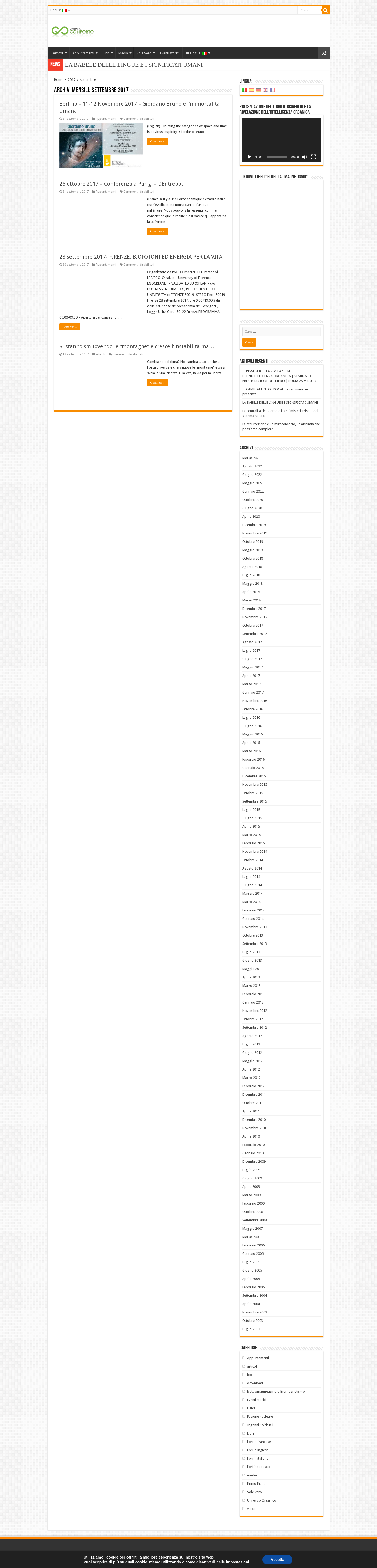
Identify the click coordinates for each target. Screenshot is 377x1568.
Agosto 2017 (252, 642)
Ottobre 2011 (252, 1103)
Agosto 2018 (252, 567)
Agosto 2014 (252, 868)
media (252, 1475)
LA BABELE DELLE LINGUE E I (106, 65)
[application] (281, 140)
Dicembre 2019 (254, 525)
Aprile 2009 (251, 1187)
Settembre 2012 (254, 1027)
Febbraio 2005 (253, 1287)
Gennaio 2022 (253, 491)
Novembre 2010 (254, 1128)
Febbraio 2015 (253, 843)
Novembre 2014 (254, 852)
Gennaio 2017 (253, 692)
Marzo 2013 (251, 986)
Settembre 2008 (254, 1220)
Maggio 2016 (252, 734)
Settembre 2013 (254, 944)
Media (123, 53)
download (255, 1383)
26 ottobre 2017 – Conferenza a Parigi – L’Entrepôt (121, 183)
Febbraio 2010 (253, 1145)
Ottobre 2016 (252, 709)
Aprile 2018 (251, 592)
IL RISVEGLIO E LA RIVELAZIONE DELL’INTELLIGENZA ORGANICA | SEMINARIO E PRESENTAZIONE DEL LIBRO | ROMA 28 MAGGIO (280, 376)
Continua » (157, 141)
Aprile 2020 (251, 516)
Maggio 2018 (252, 583)
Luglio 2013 (251, 952)
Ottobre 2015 (252, 793)
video (251, 1509)
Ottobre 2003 (252, 1321)
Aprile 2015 (251, 826)
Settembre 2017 (254, 634)
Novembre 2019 (254, 533)
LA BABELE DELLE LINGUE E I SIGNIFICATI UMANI (280, 402)
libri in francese (259, 1442)
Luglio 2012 (251, 1044)
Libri (106, 53)
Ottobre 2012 (252, 1019)
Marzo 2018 (251, 600)
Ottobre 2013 (252, 935)
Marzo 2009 (251, 1195)
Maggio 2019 (252, 550)
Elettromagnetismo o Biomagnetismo (276, 1391)
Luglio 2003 (251, 1329)
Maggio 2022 (252, 483)
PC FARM (323, 1559)
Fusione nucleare (260, 1417)
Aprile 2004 (251, 1304)
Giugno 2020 (252, 508)
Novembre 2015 (254, 785)
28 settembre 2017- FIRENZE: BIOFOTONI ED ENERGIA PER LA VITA (140, 256)
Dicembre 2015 (254, 776)
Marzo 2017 (251, 684)
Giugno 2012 (252, 1053)
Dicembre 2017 (254, 609)
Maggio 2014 (252, 893)
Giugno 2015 (252, 818)
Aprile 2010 (251, 1136)
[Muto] (305, 157)
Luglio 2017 (251, 650)
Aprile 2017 (251, 676)
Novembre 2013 (254, 927)
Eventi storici (169, 53)
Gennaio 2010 (253, 1153)
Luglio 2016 (251, 718)
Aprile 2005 (251, 1279)
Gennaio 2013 (253, 1002)
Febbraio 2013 (253, 994)
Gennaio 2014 (253, 919)
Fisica (251, 1408)
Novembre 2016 (254, 701)
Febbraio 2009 (253, 1203)
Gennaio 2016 (253, 768)
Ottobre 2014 (252, 860)
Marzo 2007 (251, 1237)
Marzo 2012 (251, 1078)
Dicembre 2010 (254, 1120)
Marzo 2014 (251, 902)
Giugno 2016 (252, 726)
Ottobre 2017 (252, 625)
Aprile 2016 (251, 743)
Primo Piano (256, 1484)
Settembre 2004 (254, 1295)
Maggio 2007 (252, 1228)
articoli (100, 354)
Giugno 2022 (252, 475)
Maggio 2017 (252, 667)
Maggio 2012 (252, 1061)
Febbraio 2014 (253, 910)
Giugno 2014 (252, 885)
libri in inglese (257, 1450)
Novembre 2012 (254, 1011)
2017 (71, 80)
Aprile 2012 (251, 1069)
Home (58, 80)
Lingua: (58, 10)
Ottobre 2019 (252, 542)
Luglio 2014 (251, 877)
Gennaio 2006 (253, 1254)
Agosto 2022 (252, 466)
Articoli (58, 53)
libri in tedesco (258, 1467)
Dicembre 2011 (254, 1094)
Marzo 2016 (251, 751)
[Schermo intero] (313, 157)
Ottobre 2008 (252, 1212)
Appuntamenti (83, 53)
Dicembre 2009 (254, 1161)
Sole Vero (144, 53)
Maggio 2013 (252, 969)
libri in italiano (258, 1458)
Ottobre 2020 (252, 500)
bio (249, 1375)
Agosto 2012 (252, 1036)
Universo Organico (261, 1500)
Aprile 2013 (251, 977)
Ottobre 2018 (252, 558)
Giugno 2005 (252, 1270)
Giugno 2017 (252, 659)
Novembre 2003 (254, 1312)
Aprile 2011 (251, 1111)
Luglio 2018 (251, 575)
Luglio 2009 (251, 1170)
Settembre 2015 (254, 801)
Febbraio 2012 (253, 1086)
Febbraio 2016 (253, 759)
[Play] (249, 157)
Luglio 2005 (251, 1262)
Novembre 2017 (254, 617)
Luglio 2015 (251, 810)
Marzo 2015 (251, 835)
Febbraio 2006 (253, 1245)
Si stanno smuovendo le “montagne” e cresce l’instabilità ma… (136, 346)
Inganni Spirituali (260, 1425)
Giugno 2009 (252, 1178)
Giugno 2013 (252, 960)
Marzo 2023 (251, 458)
